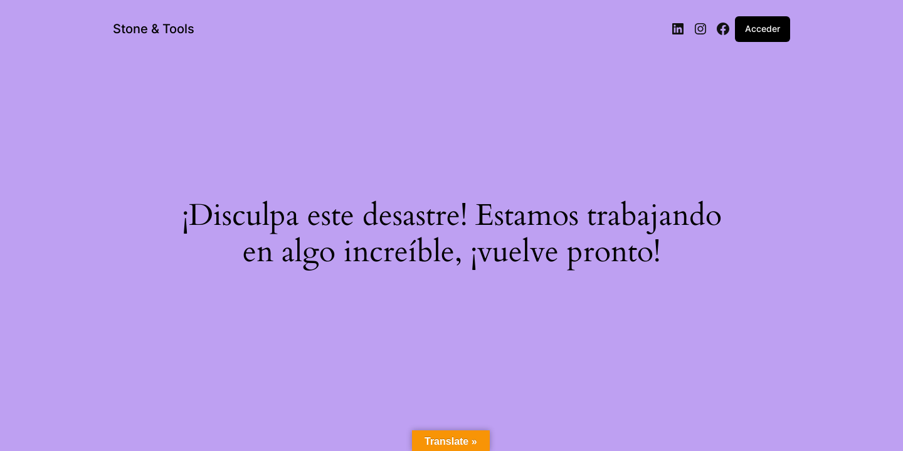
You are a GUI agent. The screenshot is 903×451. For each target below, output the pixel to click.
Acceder (762, 28)
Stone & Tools (153, 28)
